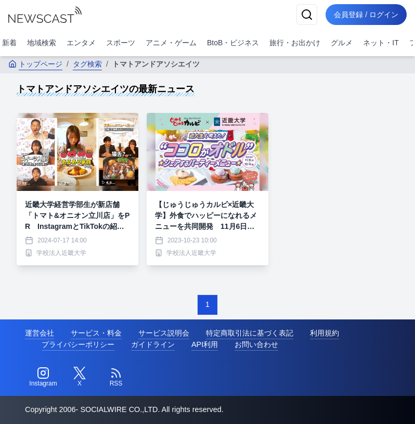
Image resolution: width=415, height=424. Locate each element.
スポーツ (120, 42)
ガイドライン (153, 344)
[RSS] (116, 377)
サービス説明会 (163, 333)
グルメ (342, 42)
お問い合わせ (256, 344)
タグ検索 (87, 64)
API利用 (204, 344)
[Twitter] (79, 377)
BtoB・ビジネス (233, 42)
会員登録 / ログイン (366, 14)
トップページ (35, 64)
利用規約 (324, 333)
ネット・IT (380, 42)
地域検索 (41, 42)
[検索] (306, 14)
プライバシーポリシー (78, 344)
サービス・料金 (96, 333)
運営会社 (39, 333)
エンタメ (81, 42)
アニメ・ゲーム (171, 42)
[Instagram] (43, 377)
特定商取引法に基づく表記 (249, 333)
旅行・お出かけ (294, 42)
